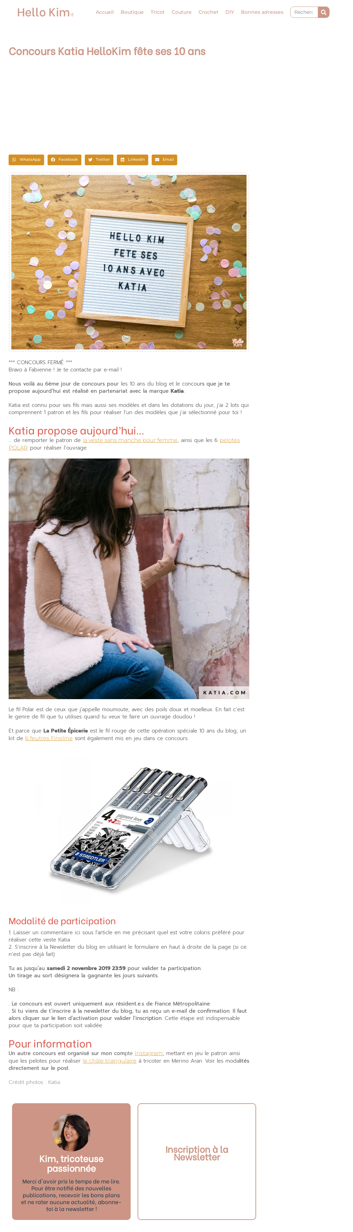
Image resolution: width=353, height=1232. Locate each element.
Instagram (149, 1053)
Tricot (158, 12)
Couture (182, 12)
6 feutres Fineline (49, 738)
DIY (229, 12)
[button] (26, 160)
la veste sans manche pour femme (130, 440)
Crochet (209, 12)
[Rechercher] (323, 12)
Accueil (105, 12)
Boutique (132, 12)
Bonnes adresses (262, 12)
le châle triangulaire (110, 1060)
